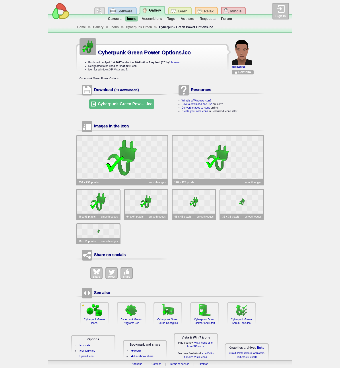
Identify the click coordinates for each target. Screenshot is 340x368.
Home (81, 27)
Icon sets (85, 345)
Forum (226, 19)
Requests (208, 19)
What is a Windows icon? (196, 100)
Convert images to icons (196, 107)
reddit (136, 350)
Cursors (115, 19)
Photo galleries (244, 353)
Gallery (98, 27)
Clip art (232, 353)
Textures (241, 357)
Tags (171, 19)
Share (96, 273)
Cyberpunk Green (139, 27)
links (260, 347)
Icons (131, 19)
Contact (156, 364)
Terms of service (179, 364)
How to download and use (197, 104)
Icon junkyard (87, 350)
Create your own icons (195, 111)
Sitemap (203, 364)
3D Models (251, 357)
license (175, 62)
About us (137, 364)
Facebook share (142, 356)
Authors (187, 19)
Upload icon (86, 356)
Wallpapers (258, 353)
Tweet (111, 273)
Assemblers (152, 19)
